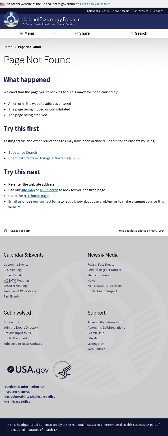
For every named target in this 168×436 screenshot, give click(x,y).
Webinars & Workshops (20, 291)
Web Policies (96, 349)
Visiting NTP (96, 343)
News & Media (121, 11)
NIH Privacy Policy (17, 401)
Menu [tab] (29, 33)
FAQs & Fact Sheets (101, 264)
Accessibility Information (105, 322)
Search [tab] (141, 33)
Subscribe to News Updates (23, 343)
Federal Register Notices (104, 270)
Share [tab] (84, 33)
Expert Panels (13, 275)
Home (8, 47)
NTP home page (36, 195)
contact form (49, 201)
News (91, 280)
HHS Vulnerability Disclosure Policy (29, 396)
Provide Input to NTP (18, 333)
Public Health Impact (102, 291)
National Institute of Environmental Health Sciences (108, 424)
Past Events (12, 296)
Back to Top (19, 231)
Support (158, 11)
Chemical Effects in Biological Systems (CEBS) (44, 158)
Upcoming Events (16, 264)
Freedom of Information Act (24, 386)
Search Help (96, 333)
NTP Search (49, 189)
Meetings (13, 270)
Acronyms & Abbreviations (106, 327)
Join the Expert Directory (21, 327)
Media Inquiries (98, 275)
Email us (15, 201)
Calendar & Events (98, 11)
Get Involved (141, 11)
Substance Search (22, 152)
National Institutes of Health (33, 429)
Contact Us (11, 322)
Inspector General (17, 391)
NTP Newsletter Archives (105, 285)
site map (28, 189)
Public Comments (16, 338)
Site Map (93, 338)
